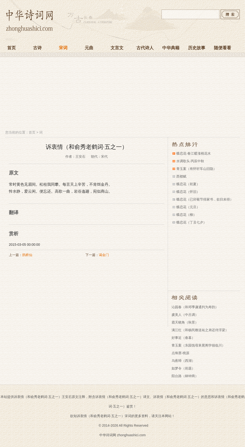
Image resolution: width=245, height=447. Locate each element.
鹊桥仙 (27, 255)
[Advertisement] (122, 94)
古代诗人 (145, 47)
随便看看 (222, 47)
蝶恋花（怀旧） (188, 192)
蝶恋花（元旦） (188, 207)
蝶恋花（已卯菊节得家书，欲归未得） (204, 199)
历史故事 (196, 47)
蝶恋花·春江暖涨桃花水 (193, 153)
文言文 (117, 47)
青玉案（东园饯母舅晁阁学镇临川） (198, 345)
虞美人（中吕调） (185, 315)
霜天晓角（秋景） (185, 322)
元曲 (89, 47)
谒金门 (104, 255)
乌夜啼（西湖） (183, 361)
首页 (11, 47)
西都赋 (181, 176)
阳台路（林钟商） (185, 376)
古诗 (37, 47)
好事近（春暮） (183, 338)
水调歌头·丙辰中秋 (190, 161)
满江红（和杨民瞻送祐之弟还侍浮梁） (200, 330)
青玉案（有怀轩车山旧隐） (196, 169)
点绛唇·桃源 (180, 353)
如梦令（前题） (183, 368)
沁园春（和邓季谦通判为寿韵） (195, 307)
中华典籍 (170, 47)
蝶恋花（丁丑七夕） (191, 222)
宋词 (63, 47)
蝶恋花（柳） (186, 215)
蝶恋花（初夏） (188, 184)
